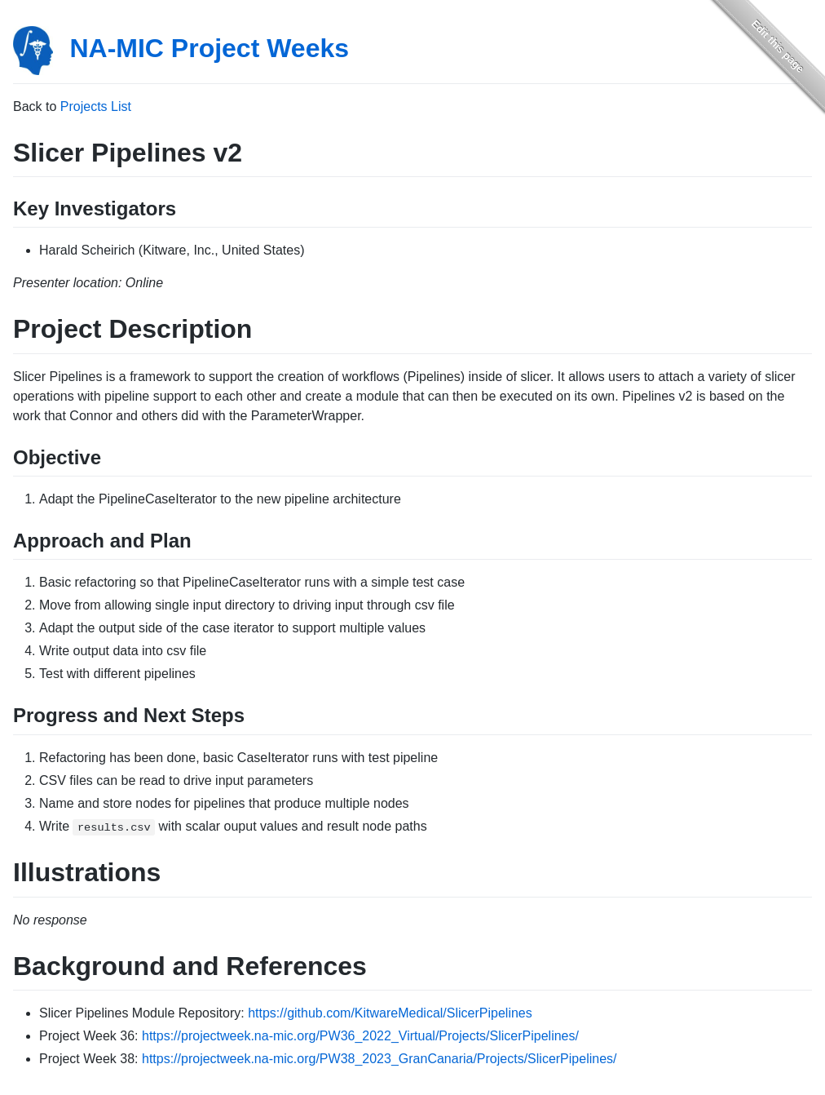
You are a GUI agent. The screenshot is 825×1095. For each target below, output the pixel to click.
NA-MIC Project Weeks (209, 48)
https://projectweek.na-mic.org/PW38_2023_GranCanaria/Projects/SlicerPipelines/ (379, 1059)
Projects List (95, 106)
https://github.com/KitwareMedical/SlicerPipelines (390, 1013)
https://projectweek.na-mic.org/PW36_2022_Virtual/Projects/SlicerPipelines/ (360, 1036)
